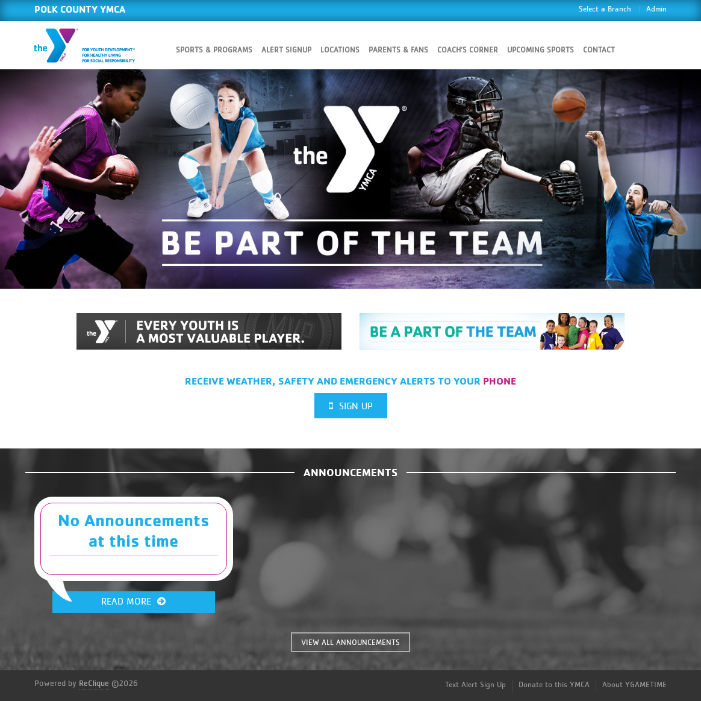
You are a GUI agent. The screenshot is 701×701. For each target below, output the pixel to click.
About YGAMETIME (634, 685)
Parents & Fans (398, 50)
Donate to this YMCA (554, 685)
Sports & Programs (214, 50)
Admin (656, 9)
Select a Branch (605, 9)
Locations (340, 50)
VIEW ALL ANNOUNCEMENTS (350, 643)
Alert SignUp (286, 50)
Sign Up (351, 406)
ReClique (94, 683)
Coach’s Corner (467, 50)
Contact (599, 50)
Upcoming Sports (540, 50)
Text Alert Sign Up (475, 685)
